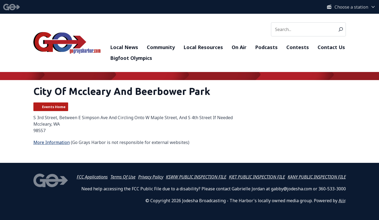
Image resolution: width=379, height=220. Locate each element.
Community (161, 47)
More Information (51, 142)
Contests (297, 47)
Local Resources (203, 47)
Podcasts (266, 47)
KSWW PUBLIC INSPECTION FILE (196, 177)
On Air (239, 47)
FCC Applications (92, 177)
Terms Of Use (122, 177)
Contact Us (331, 47)
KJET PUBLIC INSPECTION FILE (257, 177)
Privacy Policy (150, 177)
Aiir (342, 201)
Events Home (53, 106)
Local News (124, 47)
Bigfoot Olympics (131, 58)
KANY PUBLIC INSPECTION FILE (317, 177)
